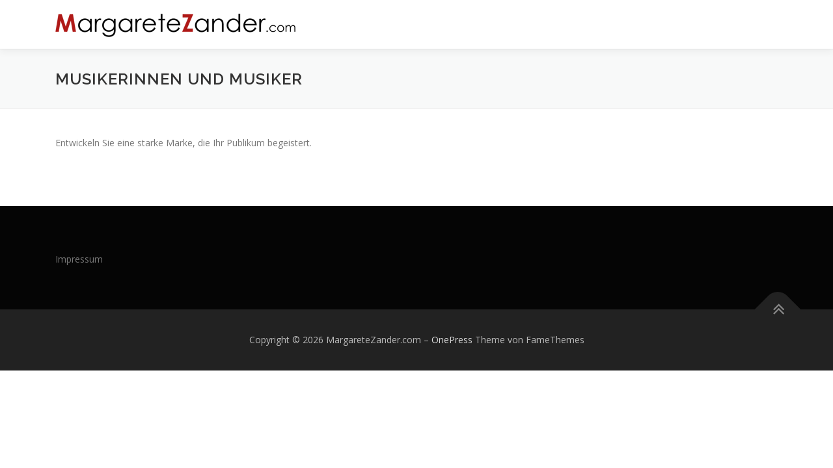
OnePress (451, 339)
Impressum (79, 259)
